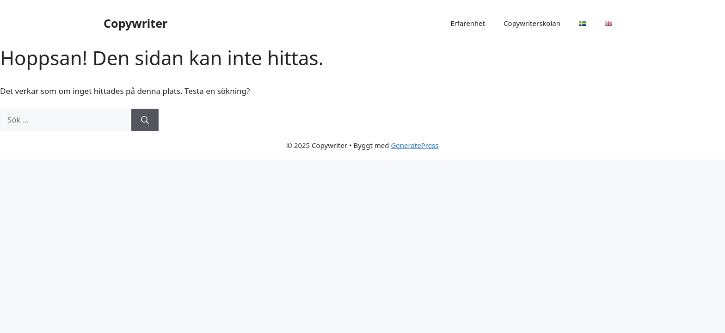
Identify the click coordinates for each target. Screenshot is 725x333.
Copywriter (135, 23)
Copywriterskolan (532, 23)
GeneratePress (414, 145)
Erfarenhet (467, 23)
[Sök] (145, 120)
